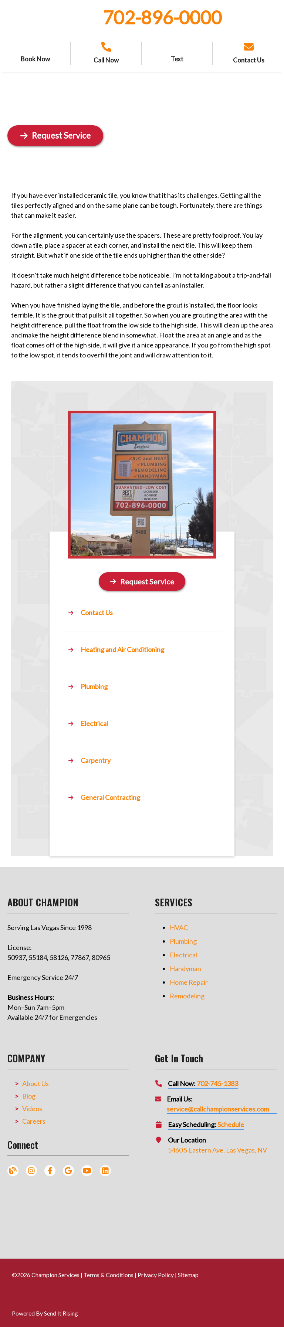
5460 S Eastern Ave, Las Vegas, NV (217, 1147)
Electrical (183, 952)
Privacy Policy (156, 1272)
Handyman (185, 966)
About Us (35, 1081)
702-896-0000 (162, 17)
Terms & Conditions (108, 1272)
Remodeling (187, 993)
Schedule (230, 1122)
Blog (29, 1093)
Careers (33, 1118)
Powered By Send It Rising (45, 1310)
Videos (32, 1106)
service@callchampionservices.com (218, 1106)
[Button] (142, 580)
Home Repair (189, 979)
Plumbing (183, 938)
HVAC (179, 925)
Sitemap (188, 1272)
